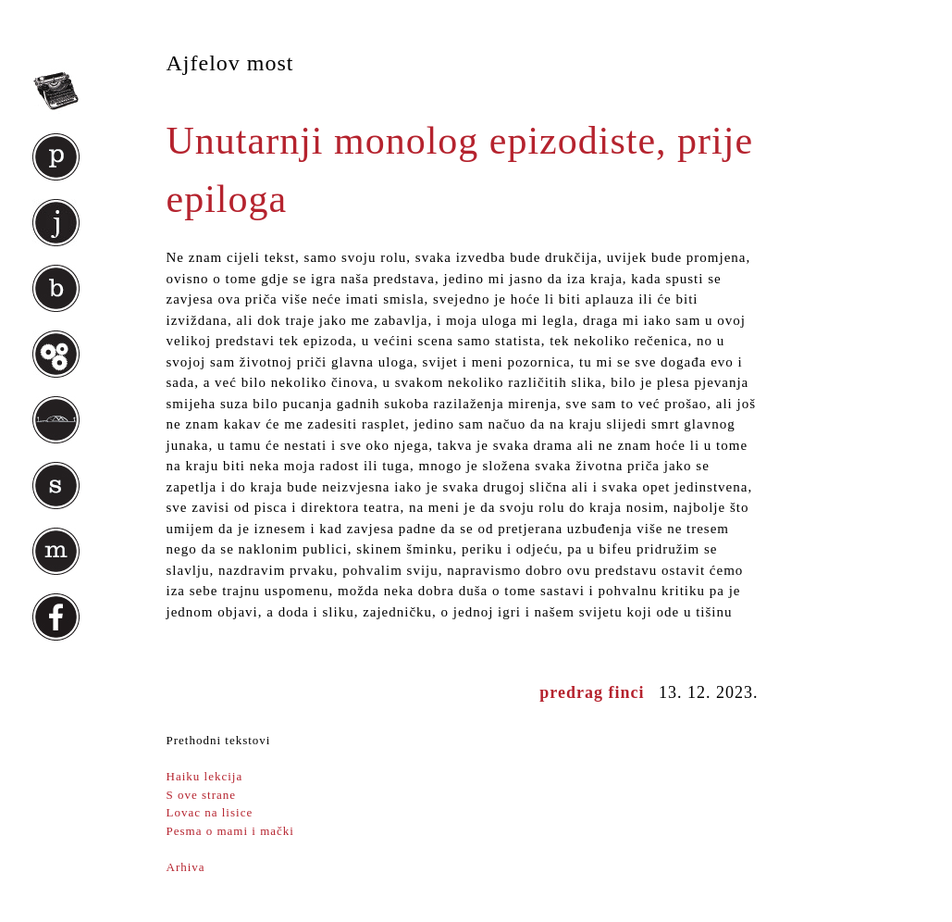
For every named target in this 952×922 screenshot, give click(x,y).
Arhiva (186, 867)
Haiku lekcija (205, 776)
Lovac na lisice (210, 812)
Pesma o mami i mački (230, 831)
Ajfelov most (230, 63)
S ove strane (202, 795)
